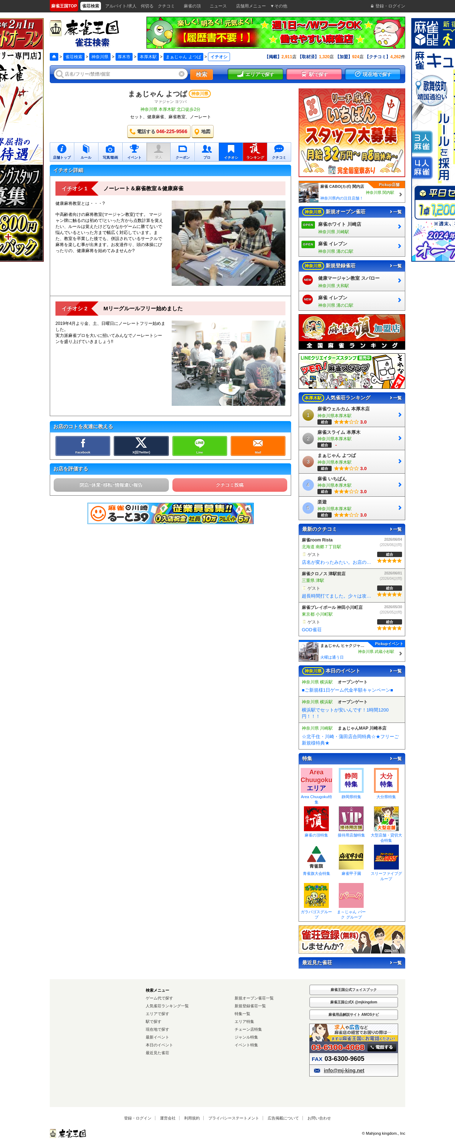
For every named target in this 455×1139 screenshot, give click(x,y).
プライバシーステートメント (233, 1118)
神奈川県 (99, 56)
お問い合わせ (319, 1118)
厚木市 (124, 56)
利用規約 (192, 1118)
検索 (201, 74)
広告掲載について (283, 1118)
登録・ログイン (137, 1118)
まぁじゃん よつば (183, 56)
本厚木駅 (148, 56)
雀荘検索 (73, 56)
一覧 (395, 211)
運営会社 (168, 1118)
